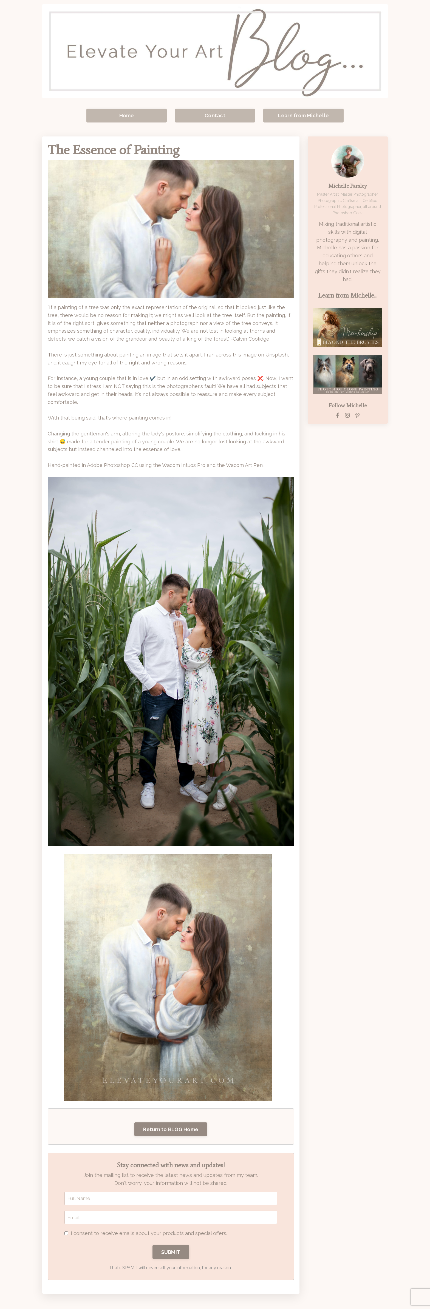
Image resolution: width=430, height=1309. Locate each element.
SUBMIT (171, 1252)
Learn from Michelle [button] (303, 115)
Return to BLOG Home (170, 1129)
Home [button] (126, 115)
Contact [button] (215, 115)
